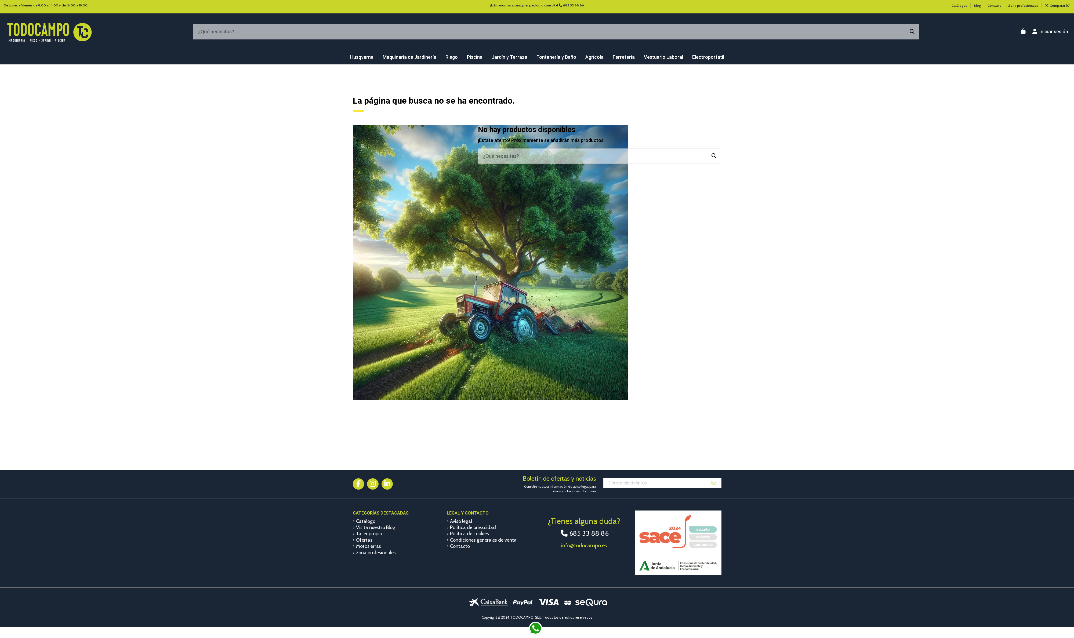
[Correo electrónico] (655, 483)
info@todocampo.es (584, 545)
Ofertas (364, 540)
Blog (978, 5)
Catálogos (960, 5)
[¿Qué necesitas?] (912, 31)
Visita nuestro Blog (375, 527)
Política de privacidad (473, 527)
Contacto (995, 5)
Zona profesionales (1023, 5)
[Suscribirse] (714, 483)
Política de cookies (469, 533)
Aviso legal (461, 521)
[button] (362, 57)
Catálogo (365, 521)
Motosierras (368, 546)
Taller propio (369, 533)
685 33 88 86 (573, 5)
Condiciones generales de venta (483, 540)
